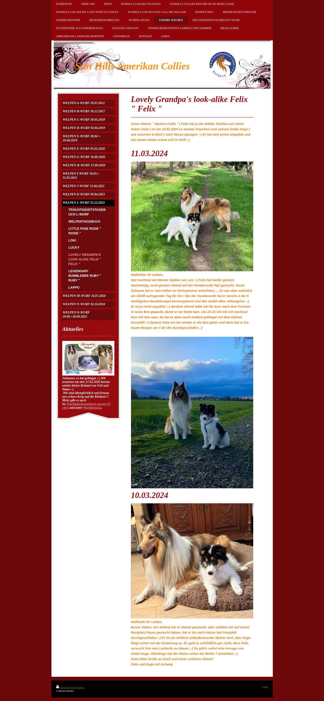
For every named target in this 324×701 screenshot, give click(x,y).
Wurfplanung (92, 407)
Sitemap (80, 687)
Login (265, 686)
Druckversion (65, 687)
